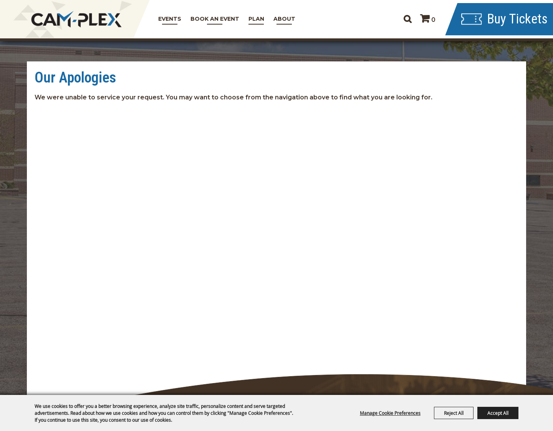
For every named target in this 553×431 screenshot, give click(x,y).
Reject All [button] (454, 413)
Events (167, 18)
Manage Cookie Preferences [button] (390, 413)
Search (401, 19)
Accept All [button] (497, 413)
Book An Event (213, 18)
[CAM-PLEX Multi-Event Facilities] (76, 19)
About (282, 18)
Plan (254, 18)
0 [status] (427, 19)
